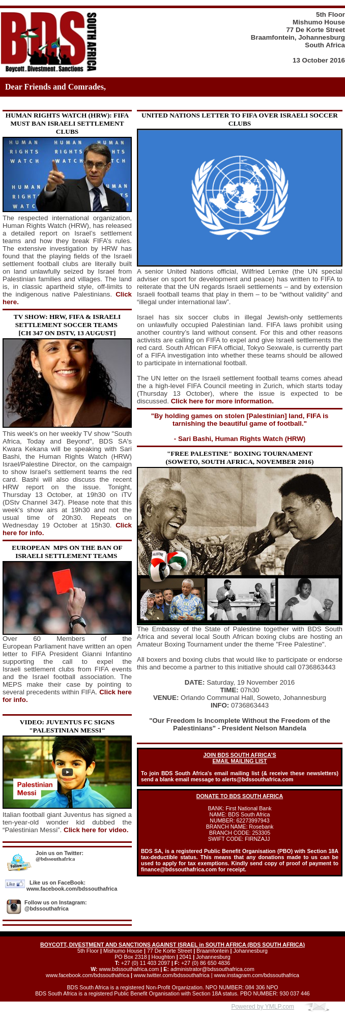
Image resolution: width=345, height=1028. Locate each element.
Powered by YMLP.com (262, 1006)
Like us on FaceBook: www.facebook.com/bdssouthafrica (71, 885)
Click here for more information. (222, 401)
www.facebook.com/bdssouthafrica (87, 975)
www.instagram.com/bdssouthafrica (256, 975)
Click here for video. (96, 830)
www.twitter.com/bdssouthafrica (172, 975)
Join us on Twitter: (59, 853)
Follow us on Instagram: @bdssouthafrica (55, 905)
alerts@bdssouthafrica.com (257, 779)
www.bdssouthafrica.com (129, 969)
